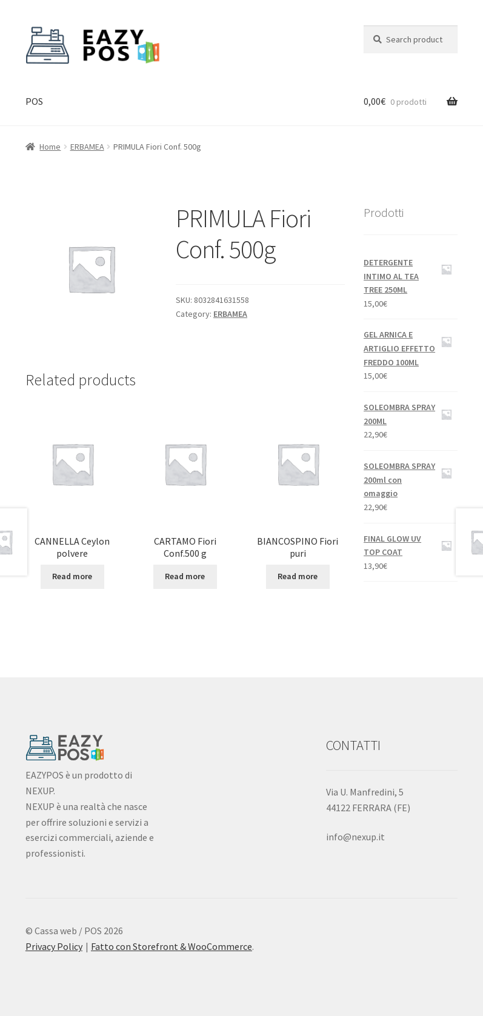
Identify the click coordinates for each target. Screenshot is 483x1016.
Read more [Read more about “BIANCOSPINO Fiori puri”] (298, 576)
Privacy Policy (53, 946)
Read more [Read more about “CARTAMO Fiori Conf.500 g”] (185, 576)
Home (50, 146)
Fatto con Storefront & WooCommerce (171, 946)
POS (34, 101)
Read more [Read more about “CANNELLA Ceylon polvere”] (72, 576)
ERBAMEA (87, 146)
